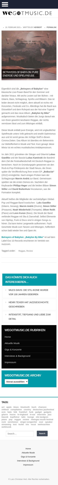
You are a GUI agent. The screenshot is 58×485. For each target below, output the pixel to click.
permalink (51, 27)
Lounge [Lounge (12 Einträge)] (30, 417)
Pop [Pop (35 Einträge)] (11, 419)
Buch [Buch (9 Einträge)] (34, 407)
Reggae (22, 251)
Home (8, 336)
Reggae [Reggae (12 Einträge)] (17, 419)
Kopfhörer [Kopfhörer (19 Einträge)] (14, 417)
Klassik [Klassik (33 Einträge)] (5, 417)
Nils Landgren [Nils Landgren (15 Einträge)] (42, 417)
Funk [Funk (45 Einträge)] (31, 412)
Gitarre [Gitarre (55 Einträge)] (5, 414)
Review (29, 251)
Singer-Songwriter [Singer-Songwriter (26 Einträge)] (28, 422)
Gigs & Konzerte (13, 349)
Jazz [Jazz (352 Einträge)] (49, 414)
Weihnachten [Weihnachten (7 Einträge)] (44, 424)
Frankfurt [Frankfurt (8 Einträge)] (23, 412)
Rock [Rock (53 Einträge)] (4, 422)
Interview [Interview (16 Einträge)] (41, 414)
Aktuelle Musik (12, 343)
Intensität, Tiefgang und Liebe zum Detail (30, 316)
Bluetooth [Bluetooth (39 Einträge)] (25, 407)
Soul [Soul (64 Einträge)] (41, 422)
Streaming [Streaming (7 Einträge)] (6, 424)
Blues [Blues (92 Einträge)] (16, 407)
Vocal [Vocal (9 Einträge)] (33, 424)
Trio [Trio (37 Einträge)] (27, 424)
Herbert (38, 27)
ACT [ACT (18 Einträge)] (3, 407)
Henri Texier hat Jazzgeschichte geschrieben (28, 304)
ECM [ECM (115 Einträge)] (4, 412)
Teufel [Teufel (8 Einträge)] (21, 424)
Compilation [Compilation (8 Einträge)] (16, 409)
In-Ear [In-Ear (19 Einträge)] (32, 414)
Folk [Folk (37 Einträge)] (15, 412)
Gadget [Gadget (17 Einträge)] (38, 412)
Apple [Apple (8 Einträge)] (9, 407)
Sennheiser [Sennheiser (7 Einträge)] (13, 422)
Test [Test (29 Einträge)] (15, 424)
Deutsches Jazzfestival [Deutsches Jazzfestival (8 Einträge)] (43, 409)
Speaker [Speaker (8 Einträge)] (49, 422)
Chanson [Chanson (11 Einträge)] (42, 407)
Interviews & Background (17, 356)
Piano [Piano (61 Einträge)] (4, 419)
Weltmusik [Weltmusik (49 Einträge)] (6, 427)
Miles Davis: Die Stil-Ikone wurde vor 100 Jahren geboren (28, 292)
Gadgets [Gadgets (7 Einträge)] (47, 412)
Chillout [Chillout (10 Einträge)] (5, 409)
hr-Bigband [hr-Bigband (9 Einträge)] (22, 414)
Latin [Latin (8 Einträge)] (23, 417)
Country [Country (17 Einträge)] (27, 409)
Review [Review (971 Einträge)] (26, 419)
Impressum (10, 362)
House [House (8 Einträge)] (12, 414)
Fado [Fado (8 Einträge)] (9, 412)
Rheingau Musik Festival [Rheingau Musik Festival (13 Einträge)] (42, 419)
